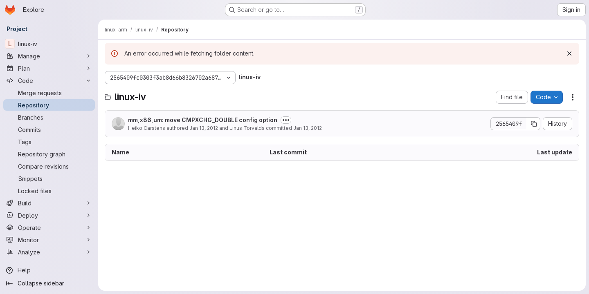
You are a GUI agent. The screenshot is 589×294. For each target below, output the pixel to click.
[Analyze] (49, 252)
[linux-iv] (49, 43)
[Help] (49, 270)
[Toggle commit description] (286, 120)
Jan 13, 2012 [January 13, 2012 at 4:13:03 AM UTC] (307, 128)
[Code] (49, 80)
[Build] (49, 203)
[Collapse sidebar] (49, 283)
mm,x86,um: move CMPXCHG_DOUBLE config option (202, 119)
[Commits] (49, 129)
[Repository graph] (49, 154)
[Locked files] (49, 190)
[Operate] (49, 227)
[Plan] (49, 68)
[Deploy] (49, 215)
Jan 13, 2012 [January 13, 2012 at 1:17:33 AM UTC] (203, 128)
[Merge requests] (49, 92)
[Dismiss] (569, 53)
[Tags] (49, 141)
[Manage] (49, 56)
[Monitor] (49, 239)
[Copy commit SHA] (533, 123)
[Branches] (49, 117)
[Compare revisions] (49, 166)
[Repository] (49, 105)
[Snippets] (49, 178)
